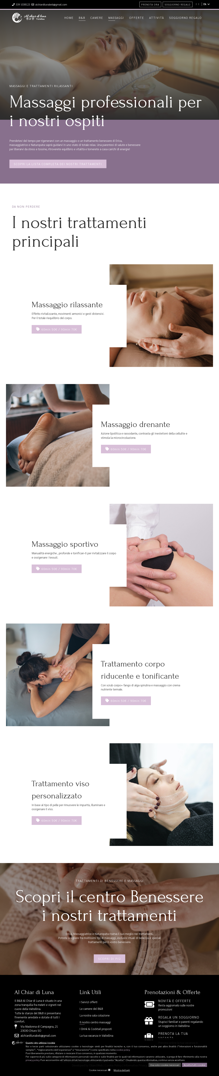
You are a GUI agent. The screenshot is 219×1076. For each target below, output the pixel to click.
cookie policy (123, 1049)
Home (69, 18)
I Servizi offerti (89, 1002)
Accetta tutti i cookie (194, 1064)
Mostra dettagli (122, 1070)
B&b (82, 18)
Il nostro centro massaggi (95, 1022)
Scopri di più (109, 959)
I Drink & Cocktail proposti (96, 1029)
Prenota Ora (150, 4)
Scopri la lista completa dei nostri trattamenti (58, 164)
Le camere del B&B (91, 1008)
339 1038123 (21, 4)
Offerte (136, 18)
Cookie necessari (98, 1070)
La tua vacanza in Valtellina (96, 1035)
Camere (96, 18)
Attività (156, 18)
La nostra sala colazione (95, 1015)
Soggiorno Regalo (178, 4)
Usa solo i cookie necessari (164, 1064)
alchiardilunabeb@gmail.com (49, 4)
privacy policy (32, 1059)
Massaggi (116, 18)
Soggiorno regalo (185, 18)
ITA (206, 4)
